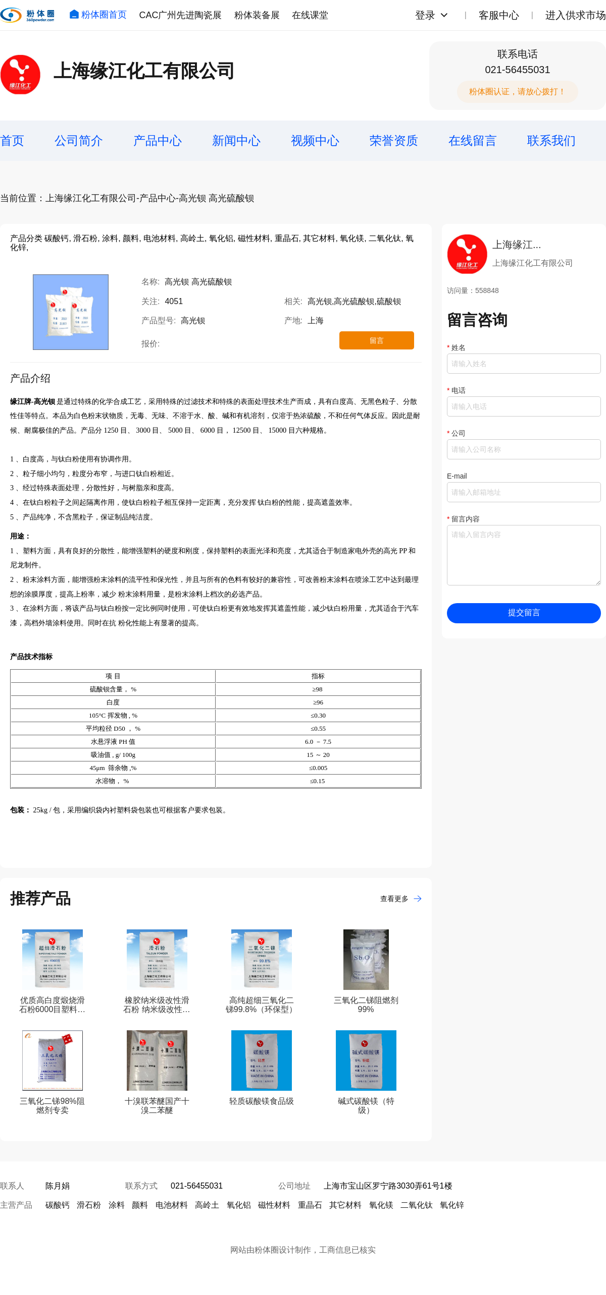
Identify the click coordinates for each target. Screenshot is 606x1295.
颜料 (140, 1205)
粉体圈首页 (98, 15)
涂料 (117, 1205)
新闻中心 (236, 140)
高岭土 (207, 1205)
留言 (377, 340)
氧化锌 (452, 1205)
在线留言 (472, 140)
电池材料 (172, 1205)
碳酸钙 (57, 1205)
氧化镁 (381, 1205)
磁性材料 (274, 1205)
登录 (425, 15)
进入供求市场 (575, 15)
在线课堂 (310, 15)
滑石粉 (89, 1205)
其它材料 (345, 1205)
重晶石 (310, 1205)
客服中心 (499, 15)
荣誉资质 (394, 140)
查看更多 (401, 899)
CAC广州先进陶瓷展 (180, 15)
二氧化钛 (416, 1205)
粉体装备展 (257, 15)
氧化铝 (239, 1205)
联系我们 (551, 140)
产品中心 (157, 140)
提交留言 (524, 612)
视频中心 (315, 140)
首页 (12, 140)
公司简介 (79, 140)
